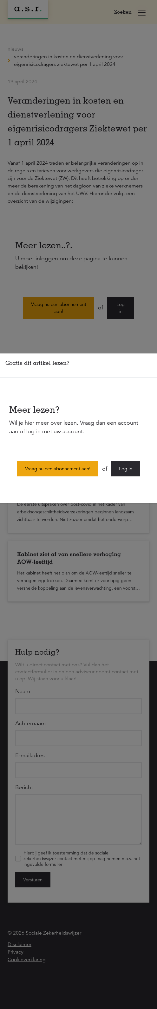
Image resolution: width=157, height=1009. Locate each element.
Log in (125, 469)
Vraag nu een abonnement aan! (57, 469)
